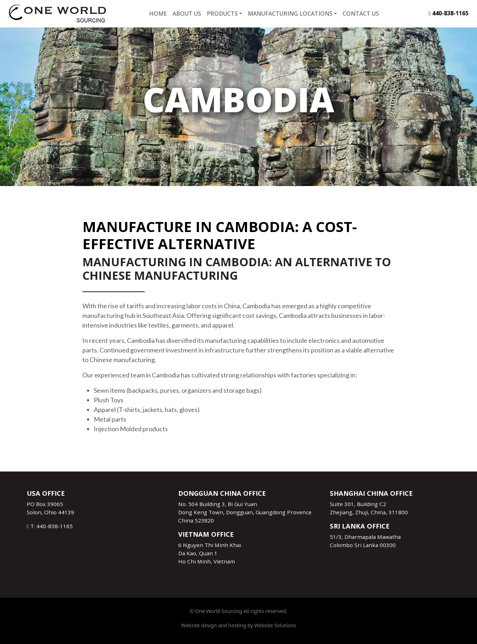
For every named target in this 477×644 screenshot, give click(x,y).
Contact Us (361, 13)
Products (222, 13)
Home (158, 13)
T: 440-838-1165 (50, 526)
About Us (187, 13)
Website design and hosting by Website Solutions (238, 625)
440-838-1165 (448, 13)
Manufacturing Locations (290, 13)
